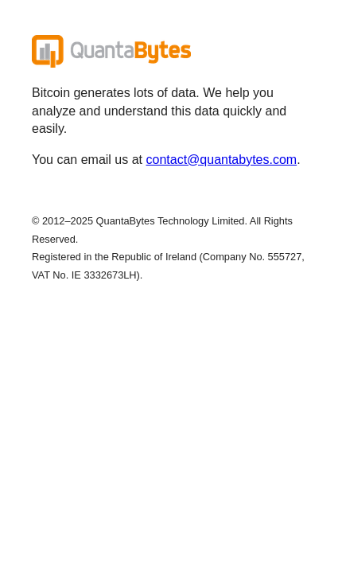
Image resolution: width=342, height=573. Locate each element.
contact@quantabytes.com (221, 159)
